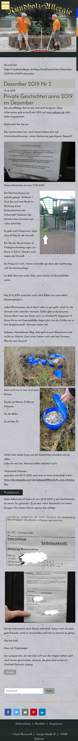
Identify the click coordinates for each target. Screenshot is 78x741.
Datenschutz (23, 723)
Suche (49, 691)
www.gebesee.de (55, 112)
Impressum (55, 723)
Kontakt (40, 723)
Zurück (10, 672)
